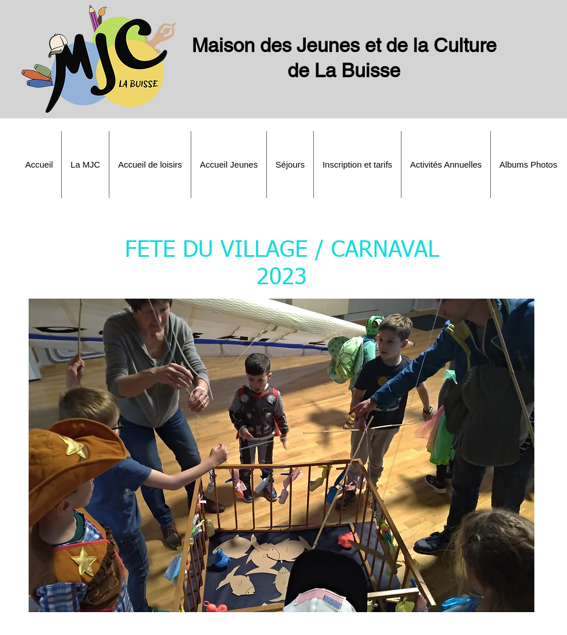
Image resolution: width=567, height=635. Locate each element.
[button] (85, 164)
